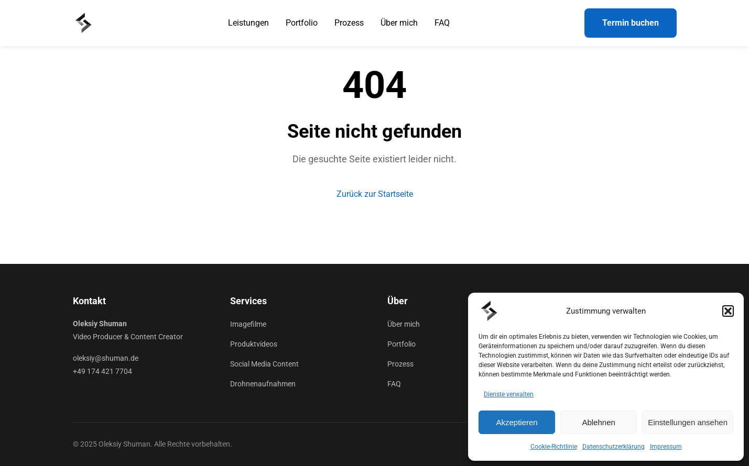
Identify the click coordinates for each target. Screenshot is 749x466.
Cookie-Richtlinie (553, 446)
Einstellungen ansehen (688, 422)
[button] (728, 311)
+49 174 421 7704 (102, 371)
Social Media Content (264, 364)
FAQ (442, 23)
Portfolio (302, 23)
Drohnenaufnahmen (263, 384)
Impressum (666, 446)
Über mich (399, 23)
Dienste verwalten (509, 394)
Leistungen (248, 23)
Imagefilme (248, 324)
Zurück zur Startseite (374, 194)
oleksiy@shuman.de (105, 358)
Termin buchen (630, 23)
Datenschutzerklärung (613, 446)
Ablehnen (598, 422)
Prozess (349, 23)
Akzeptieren (516, 422)
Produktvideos (253, 344)
